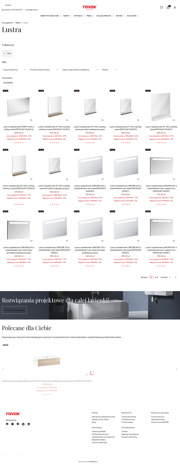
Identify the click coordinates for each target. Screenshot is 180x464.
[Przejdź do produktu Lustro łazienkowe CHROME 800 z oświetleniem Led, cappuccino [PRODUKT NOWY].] (161, 227)
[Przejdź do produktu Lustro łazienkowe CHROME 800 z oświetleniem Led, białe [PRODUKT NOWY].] (125, 227)
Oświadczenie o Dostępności (103, 437)
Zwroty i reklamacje (99, 442)
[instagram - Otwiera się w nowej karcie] (17, 424)
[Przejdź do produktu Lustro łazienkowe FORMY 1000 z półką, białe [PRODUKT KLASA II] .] (19, 107)
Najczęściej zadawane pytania (103, 417)
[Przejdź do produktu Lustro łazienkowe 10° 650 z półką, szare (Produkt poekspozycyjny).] (54, 166)
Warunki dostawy (158, 419)
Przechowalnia (127, 422)
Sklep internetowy (87, 461)
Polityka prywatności (100, 434)
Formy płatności (157, 417)
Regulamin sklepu (98, 440)
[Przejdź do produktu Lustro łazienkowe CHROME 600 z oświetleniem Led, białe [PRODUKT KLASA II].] (90, 166)
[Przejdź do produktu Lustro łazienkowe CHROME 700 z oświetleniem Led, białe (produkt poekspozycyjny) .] (90, 227)
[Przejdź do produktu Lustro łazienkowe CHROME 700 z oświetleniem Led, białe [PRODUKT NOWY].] (54, 227)
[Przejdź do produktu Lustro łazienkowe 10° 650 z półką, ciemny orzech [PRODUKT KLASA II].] (19, 166)
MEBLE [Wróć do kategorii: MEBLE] (7, 54)
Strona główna (7, 23)
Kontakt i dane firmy (129, 437)
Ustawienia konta (128, 419)
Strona (144, 277)
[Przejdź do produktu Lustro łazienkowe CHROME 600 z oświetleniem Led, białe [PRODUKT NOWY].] (125, 166)
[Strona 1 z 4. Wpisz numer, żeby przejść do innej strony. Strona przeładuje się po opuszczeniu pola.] (151, 277)
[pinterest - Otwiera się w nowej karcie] (12, 424)
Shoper (20, 454)
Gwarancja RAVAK (99, 431)
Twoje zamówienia (129, 417)
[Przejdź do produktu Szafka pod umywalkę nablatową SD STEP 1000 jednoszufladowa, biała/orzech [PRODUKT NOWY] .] (46, 361)
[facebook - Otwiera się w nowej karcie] (7, 424)
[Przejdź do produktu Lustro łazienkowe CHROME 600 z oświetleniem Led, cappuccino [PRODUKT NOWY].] (161, 166)
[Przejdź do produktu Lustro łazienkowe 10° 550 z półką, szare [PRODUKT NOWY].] (125, 107)
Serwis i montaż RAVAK (160, 422)
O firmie (125, 431)
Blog (94, 422)
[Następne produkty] (165, 277)
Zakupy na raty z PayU (100, 419)
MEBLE (18, 23)
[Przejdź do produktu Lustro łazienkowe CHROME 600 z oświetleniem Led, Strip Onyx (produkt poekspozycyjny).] (19, 227)
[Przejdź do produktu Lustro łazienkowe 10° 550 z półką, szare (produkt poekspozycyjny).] (90, 107)
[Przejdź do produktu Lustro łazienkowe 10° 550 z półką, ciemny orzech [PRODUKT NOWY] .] (54, 107)
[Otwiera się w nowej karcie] (23, 424)
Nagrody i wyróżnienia (130, 434)
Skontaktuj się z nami (14, 310)
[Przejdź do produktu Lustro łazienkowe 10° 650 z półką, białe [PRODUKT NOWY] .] (161, 107)
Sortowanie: (7, 78)
